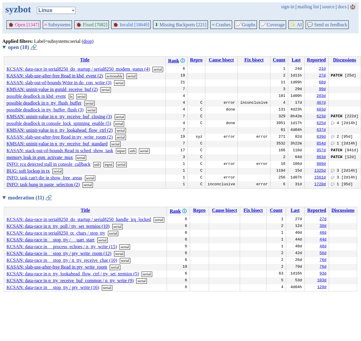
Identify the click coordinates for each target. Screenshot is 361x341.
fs (71, 96)
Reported (316, 59)
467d (321, 103)
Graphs (245, 24)
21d (322, 69)
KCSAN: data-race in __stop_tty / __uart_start (50, 239)
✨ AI (296, 24)
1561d (320, 178)
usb (132, 151)
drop (87, 41)
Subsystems (57, 24)
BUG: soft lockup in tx (28, 170)
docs (342, 6)
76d (322, 260)
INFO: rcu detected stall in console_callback (48, 164)
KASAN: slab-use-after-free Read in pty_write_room (56, 266)
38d (322, 226)
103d (321, 280)
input (121, 151)
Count (279, 59)
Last (296, 59)
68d (322, 82)
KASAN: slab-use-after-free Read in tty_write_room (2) (59, 136)
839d (321, 137)
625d (321, 123)
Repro (196, 59)
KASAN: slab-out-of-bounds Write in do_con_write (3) (58, 82)
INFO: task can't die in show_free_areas (44, 177)
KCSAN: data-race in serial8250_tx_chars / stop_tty (55, 233)
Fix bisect (253, 59)
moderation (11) (30, 198)
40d (322, 233)
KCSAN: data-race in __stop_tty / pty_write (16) (52, 287)
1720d (320, 184)
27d (322, 76)
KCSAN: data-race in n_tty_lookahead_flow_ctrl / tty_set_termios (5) (72, 273)
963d (321, 157)
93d (322, 274)
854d (321, 144)
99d (322, 89)
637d (321, 130)
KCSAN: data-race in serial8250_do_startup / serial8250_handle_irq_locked (78, 219)
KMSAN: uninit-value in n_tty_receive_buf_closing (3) (59, 116)
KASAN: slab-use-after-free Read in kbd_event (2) (54, 75)
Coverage (273, 24)
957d (321, 150)
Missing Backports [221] (180, 24)
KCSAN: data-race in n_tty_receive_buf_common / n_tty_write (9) (70, 280)
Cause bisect (221, 59)
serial (158, 69)
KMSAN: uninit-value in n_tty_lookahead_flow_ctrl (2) (59, 130)
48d (322, 246)
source (328, 6)
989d (321, 164)
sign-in (287, 6)
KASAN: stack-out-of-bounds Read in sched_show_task (59, 150)
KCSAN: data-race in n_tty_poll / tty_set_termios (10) (57, 226)
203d (321, 96)
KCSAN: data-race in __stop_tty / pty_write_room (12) (58, 253)
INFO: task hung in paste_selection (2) (43, 184)
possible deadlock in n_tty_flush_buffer (43, 102)
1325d (320, 171)
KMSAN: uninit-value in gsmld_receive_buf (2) (52, 89)
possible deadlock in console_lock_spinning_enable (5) (58, 123)
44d (322, 240)
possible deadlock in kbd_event (36, 96)
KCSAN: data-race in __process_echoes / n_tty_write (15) (61, 246)
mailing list (308, 6)
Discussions (344, 59)
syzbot (18, 9)
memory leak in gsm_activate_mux (39, 157)
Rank (173, 60)
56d (322, 253)
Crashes (221, 24)
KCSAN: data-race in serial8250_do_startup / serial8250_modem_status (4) (78, 69)
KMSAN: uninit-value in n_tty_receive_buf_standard (57, 143)
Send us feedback (327, 24)
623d (321, 116)
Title (85, 59)
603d (321, 110)
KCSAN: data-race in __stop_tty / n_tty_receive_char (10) (61, 260)
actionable (114, 76)
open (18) (22, 47)
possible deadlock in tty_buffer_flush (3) (44, 109)
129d (321, 287)
